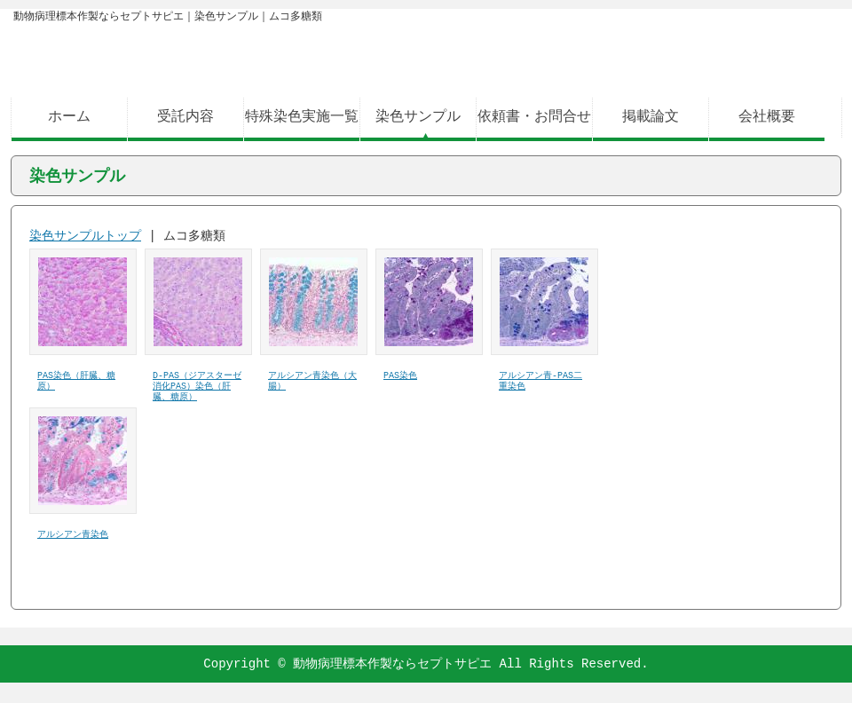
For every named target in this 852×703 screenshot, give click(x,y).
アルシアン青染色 (72, 535)
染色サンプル (418, 117)
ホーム (69, 117)
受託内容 (185, 117)
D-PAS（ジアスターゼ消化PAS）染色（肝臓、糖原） (197, 387)
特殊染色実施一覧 (302, 117)
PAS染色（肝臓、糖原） (76, 381)
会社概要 (766, 117)
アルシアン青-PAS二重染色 (540, 381)
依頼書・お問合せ (534, 117)
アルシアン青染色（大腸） (312, 381)
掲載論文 (650, 117)
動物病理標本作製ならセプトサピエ (392, 663)
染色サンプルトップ (85, 235)
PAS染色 (400, 376)
